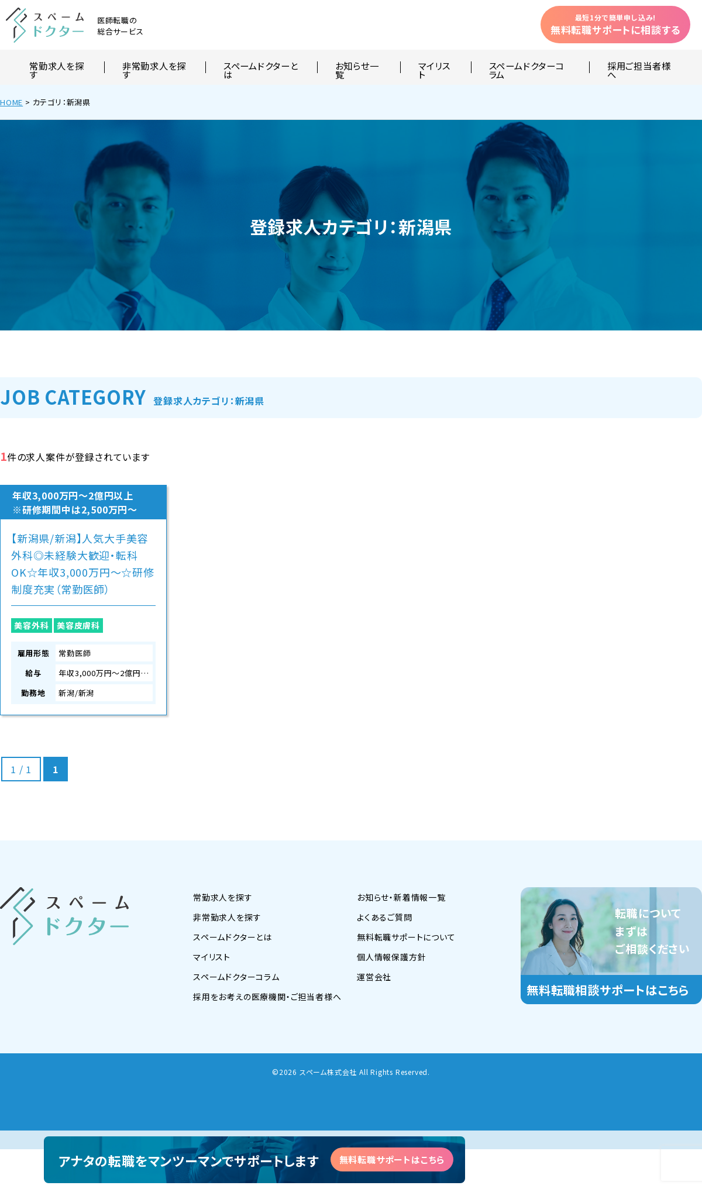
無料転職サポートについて (406, 937)
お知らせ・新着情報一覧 (401, 897)
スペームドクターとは (260, 67)
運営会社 (374, 977)
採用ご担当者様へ (638, 67)
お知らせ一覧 (357, 67)
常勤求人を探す (56, 67)
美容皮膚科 (78, 625)
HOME (11, 102)
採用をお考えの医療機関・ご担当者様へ (267, 996)
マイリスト (434, 67)
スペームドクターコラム (527, 67)
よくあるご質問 (384, 917)
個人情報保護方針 (391, 957)
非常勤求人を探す (154, 67)
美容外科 (31, 625)
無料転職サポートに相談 (615, 24)
